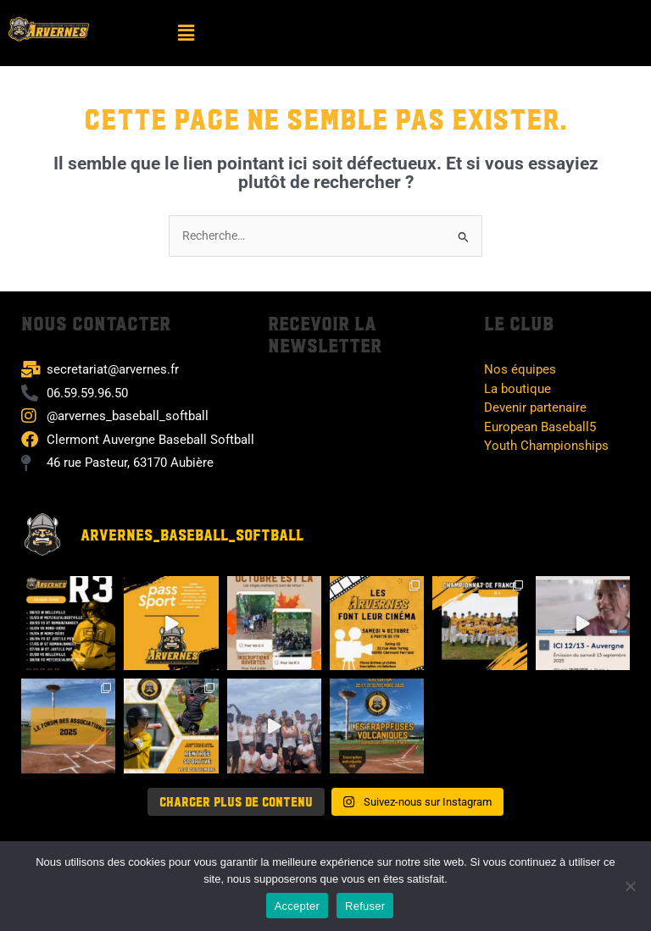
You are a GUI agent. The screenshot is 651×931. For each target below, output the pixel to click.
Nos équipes (520, 369)
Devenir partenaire (535, 407)
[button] (185, 33)
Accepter (297, 906)
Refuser (365, 906)
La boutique (517, 388)
